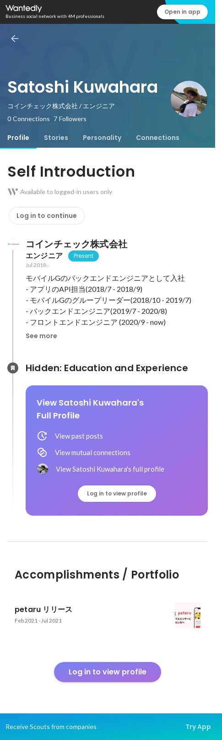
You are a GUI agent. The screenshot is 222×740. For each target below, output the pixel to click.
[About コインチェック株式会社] (12, 244)
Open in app (182, 12)
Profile (18, 137)
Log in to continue (46, 215)
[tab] (18, 138)
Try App (198, 726)
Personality (102, 137)
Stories (56, 137)
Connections (157, 137)
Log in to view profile (117, 493)
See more (41, 335)
